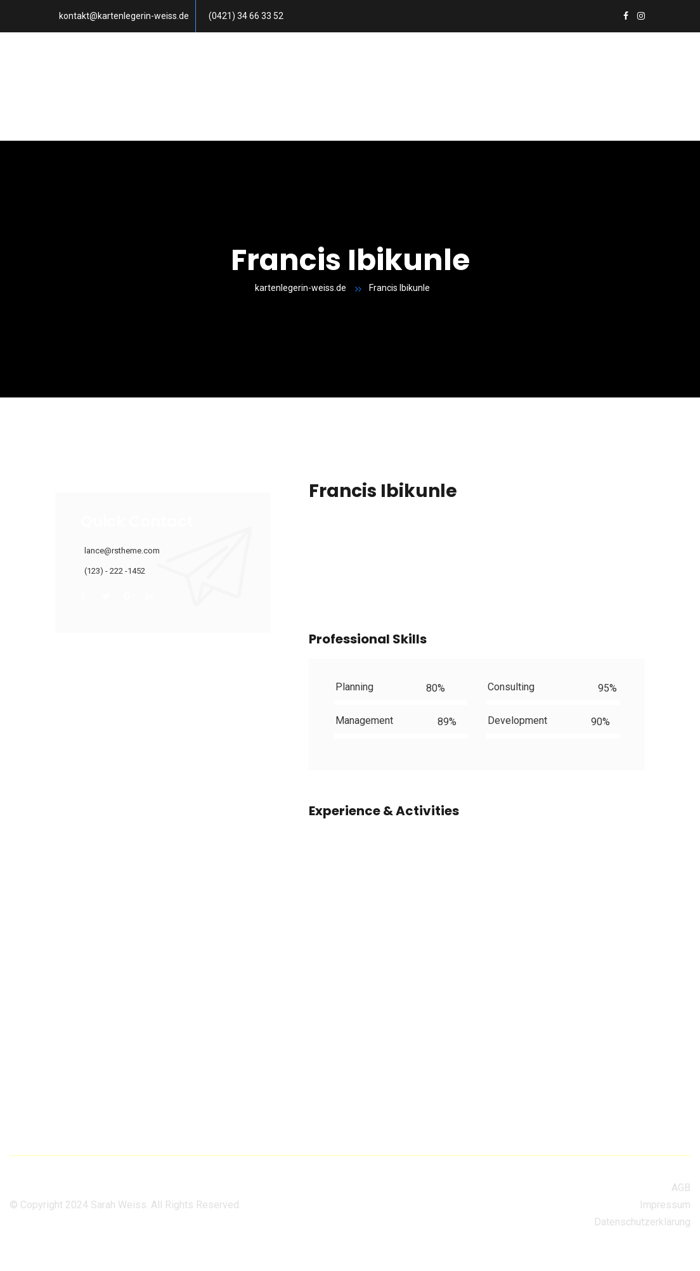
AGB (680, 1188)
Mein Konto (111, 113)
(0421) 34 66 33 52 (246, 16)
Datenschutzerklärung (642, 1222)
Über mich (489, 59)
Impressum (665, 1205)
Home (98, 59)
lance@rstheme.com (122, 550)
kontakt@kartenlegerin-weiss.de (124, 16)
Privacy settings (36, 1262)
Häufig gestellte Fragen (371, 59)
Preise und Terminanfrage (212, 59)
